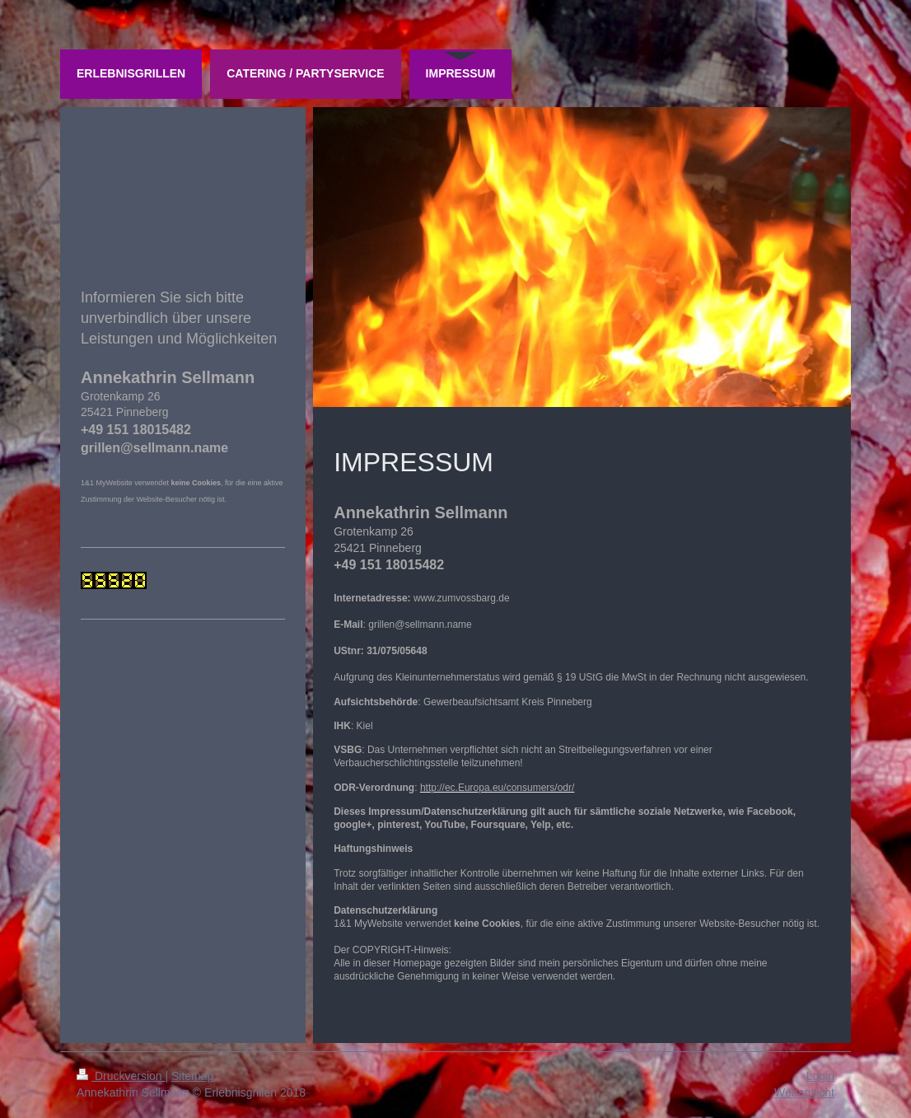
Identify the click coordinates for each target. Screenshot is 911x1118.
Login (820, 1076)
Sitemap (192, 1076)
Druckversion (121, 1076)
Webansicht (804, 1092)
